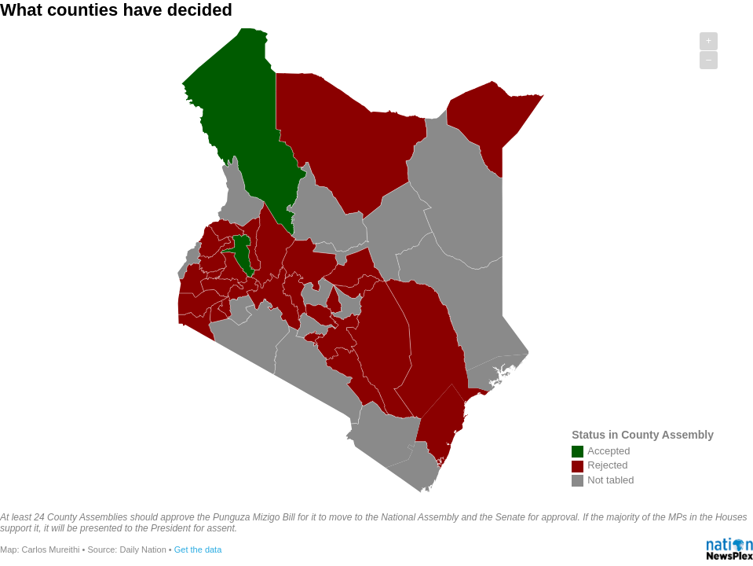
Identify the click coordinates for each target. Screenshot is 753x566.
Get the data (198, 549)
